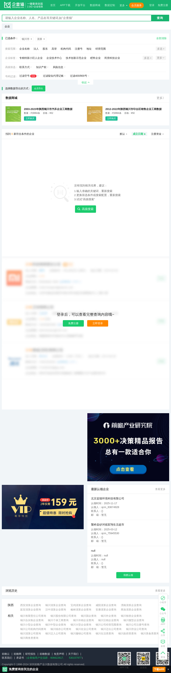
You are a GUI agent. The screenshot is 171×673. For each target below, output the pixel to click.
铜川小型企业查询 (30, 624)
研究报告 (30, 653)
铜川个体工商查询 (58, 620)
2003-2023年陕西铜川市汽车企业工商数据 (48, 109)
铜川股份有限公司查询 (63, 615)
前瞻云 (6, 653)
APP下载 (65, 5)
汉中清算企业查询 (55, 609)
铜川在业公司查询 (86, 629)
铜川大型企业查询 (81, 624)
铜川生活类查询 (105, 633)
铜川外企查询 (108, 615)
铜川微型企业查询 (133, 620)
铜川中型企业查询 (55, 624)
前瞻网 (17, 653)
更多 (122, 5)
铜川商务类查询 (29, 637)
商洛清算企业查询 (131, 609)
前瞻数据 (45, 653)
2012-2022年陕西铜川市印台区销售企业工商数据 (133, 109)
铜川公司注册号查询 (137, 624)
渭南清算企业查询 (131, 605)
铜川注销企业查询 (108, 620)
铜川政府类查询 (127, 633)
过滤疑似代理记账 (53, 75)
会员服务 (136, 5)
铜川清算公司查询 (30, 633)
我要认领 (128, 575)
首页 (52, 5)
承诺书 (20, 657)
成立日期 (139, 134)
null (93, 550)
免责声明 (59, 653)
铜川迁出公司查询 (111, 629)
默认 (124, 134)
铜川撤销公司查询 (81, 633)
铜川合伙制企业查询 (31, 620)
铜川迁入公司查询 (55, 633)
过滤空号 (27, 75)
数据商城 (95, 5)
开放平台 (80, 5)
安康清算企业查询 (106, 609)
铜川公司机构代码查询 (33, 629)
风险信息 (58, 67)
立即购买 (30, 118)
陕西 (11, 605)
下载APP (159, 669)
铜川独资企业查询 (131, 615)
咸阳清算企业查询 (106, 605)
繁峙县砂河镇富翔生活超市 (107, 524)
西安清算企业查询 (30, 605)
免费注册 (73, 323)
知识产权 (41, 67)
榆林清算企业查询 (81, 609)
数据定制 (110, 5)
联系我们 (7, 657)
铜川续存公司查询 (60, 629)
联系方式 (24, 67)
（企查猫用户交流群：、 (45, 657)
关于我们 (73, 653)
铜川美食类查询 (150, 633)
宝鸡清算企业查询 (81, 605)
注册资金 (157, 134)
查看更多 (160, 489)
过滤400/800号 (78, 75)
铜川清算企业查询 (55, 605)
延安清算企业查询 (30, 609)
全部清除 (161, 38)
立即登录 (98, 323)
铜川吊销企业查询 (83, 620)
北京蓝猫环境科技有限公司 (107, 498)
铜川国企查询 (88, 615)
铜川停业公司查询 (136, 629)
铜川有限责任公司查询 (33, 615)
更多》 (161, 97)
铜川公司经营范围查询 (108, 624)
